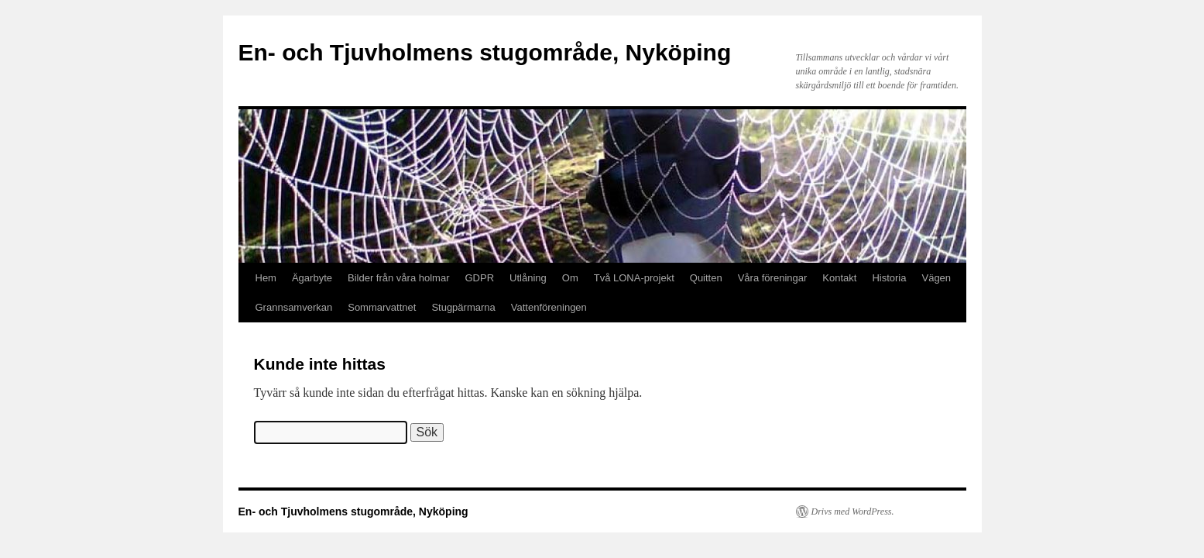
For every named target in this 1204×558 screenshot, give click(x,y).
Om (570, 278)
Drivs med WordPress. (852, 511)
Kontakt (839, 278)
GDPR (480, 278)
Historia (889, 278)
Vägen (936, 278)
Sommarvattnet (382, 307)
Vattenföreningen (549, 307)
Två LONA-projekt (634, 278)
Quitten (706, 278)
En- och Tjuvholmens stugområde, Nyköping (485, 52)
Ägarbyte (312, 278)
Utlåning (528, 278)
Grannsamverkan (294, 307)
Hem (266, 278)
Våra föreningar (773, 278)
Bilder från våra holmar (399, 278)
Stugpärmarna (463, 307)
